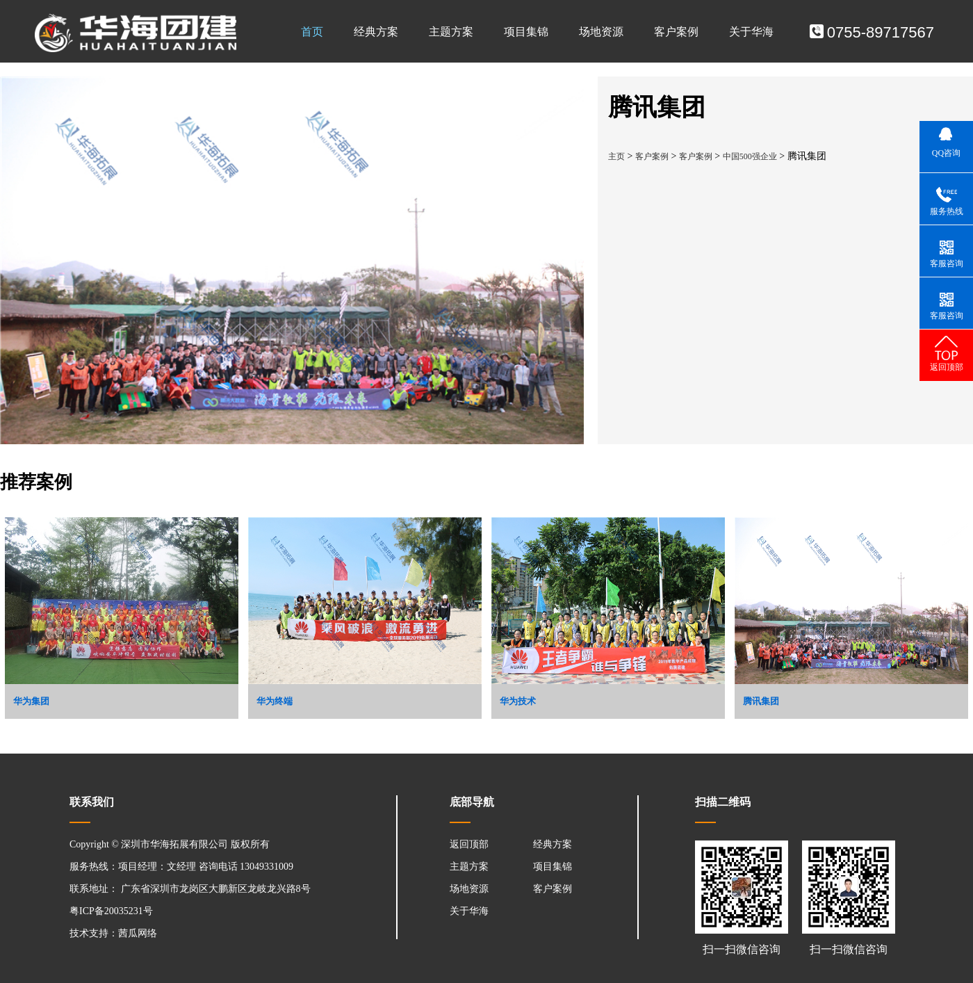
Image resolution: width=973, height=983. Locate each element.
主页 (616, 156)
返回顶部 (469, 844)
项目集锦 (526, 32)
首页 (312, 32)
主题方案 (451, 32)
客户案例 (676, 32)
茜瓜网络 (137, 933)
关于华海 (751, 32)
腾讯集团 (761, 701)
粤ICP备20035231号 (111, 911)
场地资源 (601, 32)
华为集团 (31, 701)
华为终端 (274, 701)
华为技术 (518, 701)
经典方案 (376, 32)
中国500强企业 (750, 156)
